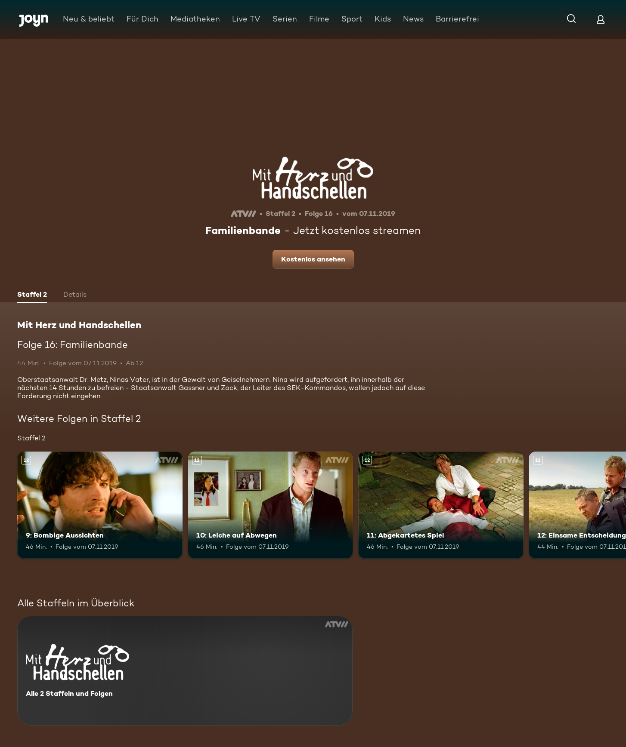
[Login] (600, 19)
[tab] (32, 295)
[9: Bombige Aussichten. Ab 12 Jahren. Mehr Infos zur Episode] (100, 505)
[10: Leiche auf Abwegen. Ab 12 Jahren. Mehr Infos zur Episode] (270, 505)
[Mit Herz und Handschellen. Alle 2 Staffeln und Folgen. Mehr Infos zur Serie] (185, 670)
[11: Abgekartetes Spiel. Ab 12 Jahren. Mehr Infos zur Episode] (441, 505)
